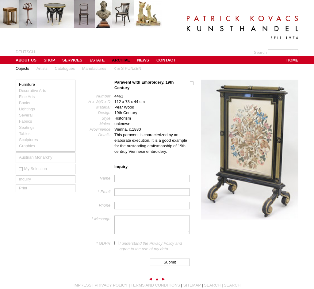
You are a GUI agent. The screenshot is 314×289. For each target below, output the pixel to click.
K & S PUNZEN (127, 68)
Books (24, 103)
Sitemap (192, 285)
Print (23, 188)
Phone (104, 205)
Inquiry (25, 179)
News (143, 60)
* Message (101, 218)
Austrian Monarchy (35, 157)
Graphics (27, 146)
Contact (166, 60)
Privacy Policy (161, 243)
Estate (97, 60)
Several (26, 115)
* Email (104, 191)
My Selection (33, 168)
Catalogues (65, 68)
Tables (25, 133)
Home (292, 60)
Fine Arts (27, 96)
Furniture (27, 84)
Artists (42, 68)
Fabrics (25, 121)
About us (26, 60)
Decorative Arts (32, 90)
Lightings (27, 109)
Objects (22, 68)
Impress (83, 285)
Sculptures (28, 139)
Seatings (27, 127)
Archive (121, 60)
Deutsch (25, 51)
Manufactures (94, 68)
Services (72, 60)
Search (212, 285)
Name (105, 178)
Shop (49, 60)
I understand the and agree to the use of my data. (151, 246)
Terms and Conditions (155, 285)
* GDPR (103, 243)
